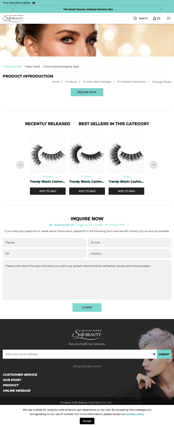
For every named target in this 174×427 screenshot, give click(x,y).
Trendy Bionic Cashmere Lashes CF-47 (48, 181)
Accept (87, 421)
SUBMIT (87, 307)
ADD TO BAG (47, 191)
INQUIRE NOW (87, 92)
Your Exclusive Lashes (16, 2)
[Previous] (12, 9)
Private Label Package (97, 81)
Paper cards (32, 66)
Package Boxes (12, 66)
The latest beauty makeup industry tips (88, 9)
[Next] (161, 9)
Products (71, 81)
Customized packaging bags (61, 66)
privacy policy (135, 414)
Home (55, 81)
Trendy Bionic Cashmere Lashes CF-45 (126, 181)
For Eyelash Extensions (131, 81)
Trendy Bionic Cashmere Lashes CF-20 (87, 181)
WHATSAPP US (64, 225)
